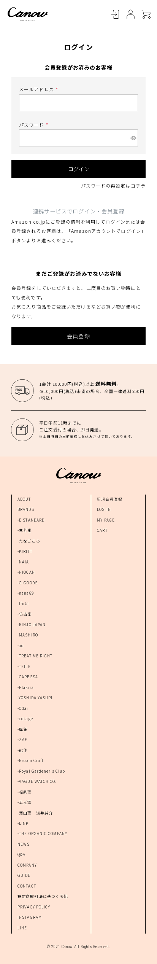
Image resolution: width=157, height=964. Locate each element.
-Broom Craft (30, 760)
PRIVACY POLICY (33, 907)
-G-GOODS (27, 582)
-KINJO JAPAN (31, 624)
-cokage (25, 718)
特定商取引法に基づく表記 (42, 896)
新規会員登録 (109, 499)
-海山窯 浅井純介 (35, 813)
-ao (20, 645)
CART (145, 14)
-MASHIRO (27, 635)
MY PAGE (106, 520)
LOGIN (115, 14)
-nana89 (25, 593)
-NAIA (23, 562)
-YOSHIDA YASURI (35, 697)
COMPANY (27, 865)
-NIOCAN (26, 572)
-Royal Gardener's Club (41, 771)
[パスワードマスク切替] (133, 138)
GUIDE (24, 875)
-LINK (23, 823)
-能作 (22, 750)
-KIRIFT (24, 551)
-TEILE (24, 666)
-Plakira (25, 687)
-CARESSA (27, 676)
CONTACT (26, 886)
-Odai (23, 708)
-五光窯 (24, 802)
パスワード (34, 124)
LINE (22, 928)
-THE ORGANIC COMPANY (42, 833)
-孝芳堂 (24, 530)
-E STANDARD (30, 520)
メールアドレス (39, 89)
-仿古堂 (24, 614)
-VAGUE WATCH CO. (37, 781)
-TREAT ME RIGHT (35, 656)
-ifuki (23, 603)
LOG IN (104, 509)
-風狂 (22, 729)
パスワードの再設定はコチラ (113, 185)
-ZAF (22, 739)
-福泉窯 (24, 792)
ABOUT (24, 499)
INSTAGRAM (29, 917)
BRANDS (25, 509)
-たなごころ (28, 541)
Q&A (21, 854)
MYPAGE (130, 14)
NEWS (23, 844)
